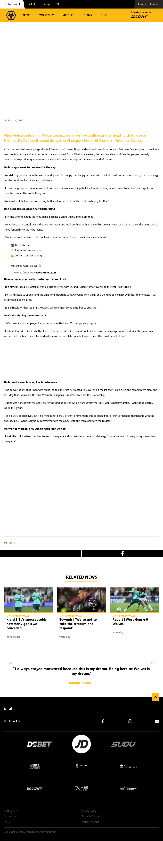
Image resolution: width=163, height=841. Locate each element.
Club (104, 15)
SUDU (124, 744)
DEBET (39, 744)
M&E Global (81, 788)
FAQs (7, 822)
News (26, 15)
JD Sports (81, 744)
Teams (87, 15)
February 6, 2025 (45, 272)
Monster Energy (81, 766)
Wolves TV (46, 15)
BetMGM (34, 766)
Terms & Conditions (93, 816)
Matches (68, 15)
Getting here (11, 811)
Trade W (128, 788)
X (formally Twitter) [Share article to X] (40, 553)
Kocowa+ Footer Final (34, 788)
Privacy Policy (89, 811)
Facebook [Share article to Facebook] (122, 553)
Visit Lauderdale (128, 766)
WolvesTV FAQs (90, 822)
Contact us (10, 816)
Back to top (155, 697)
